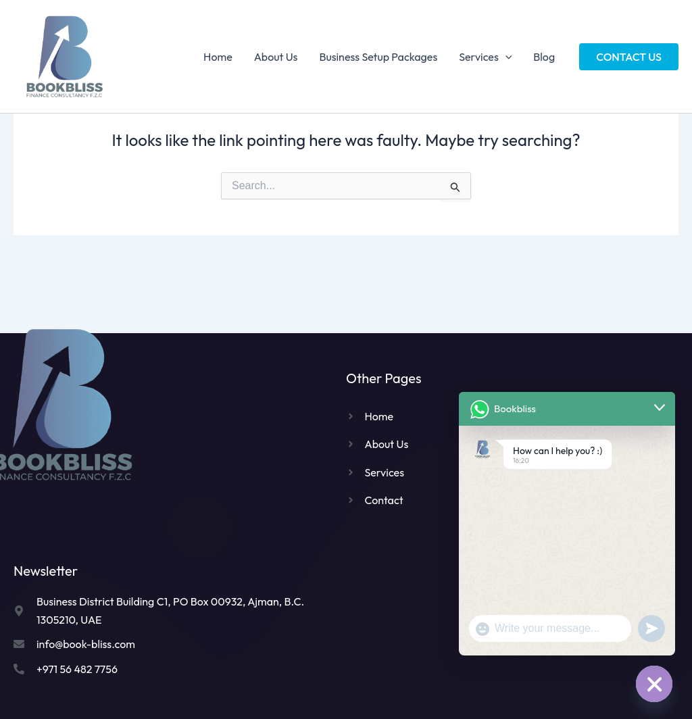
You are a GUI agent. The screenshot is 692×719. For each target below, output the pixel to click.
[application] (505, 57)
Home (217, 57)
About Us (276, 57)
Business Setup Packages (378, 57)
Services (485, 57)
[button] (628, 56)
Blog (544, 57)
